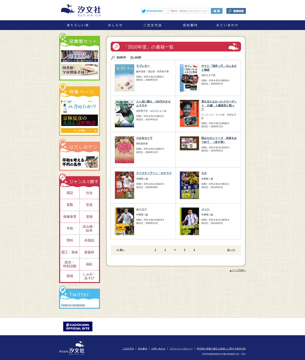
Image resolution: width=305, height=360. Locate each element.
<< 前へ (120, 250)
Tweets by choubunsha (73, 305)
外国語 (89, 240)
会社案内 (142, 348)
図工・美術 (69, 252)
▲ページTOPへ (238, 270)
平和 (70, 228)
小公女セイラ (144, 138)
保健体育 (69, 216)
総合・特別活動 (69, 264)
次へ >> (231, 250)
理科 (70, 240)
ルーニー (141, 209)
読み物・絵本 (89, 228)
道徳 (89, 216)
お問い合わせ (158, 348)
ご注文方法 (128, 348)
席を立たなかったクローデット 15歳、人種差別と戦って (219, 105)
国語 (70, 193)
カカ (204, 173)
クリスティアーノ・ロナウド (154, 173)
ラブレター (143, 65)
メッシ (205, 209)
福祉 (89, 264)
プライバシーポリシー (181, 348)
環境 (70, 276)
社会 (89, 193)
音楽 (89, 205)
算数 (70, 205)
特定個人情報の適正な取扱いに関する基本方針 (221, 348)
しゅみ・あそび (89, 276)
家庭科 (89, 252)
